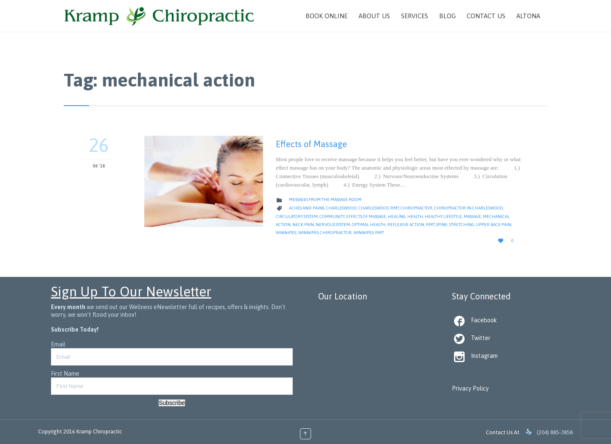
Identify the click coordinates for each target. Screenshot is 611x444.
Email (58, 344)
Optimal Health (369, 224)
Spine (442, 224)
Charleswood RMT (379, 208)
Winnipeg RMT (368, 232)
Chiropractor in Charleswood (468, 208)
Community (332, 216)
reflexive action (405, 224)
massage (472, 216)
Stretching (461, 224)
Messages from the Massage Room (325, 199)
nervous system (333, 224)
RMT (430, 224)
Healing (397, 216)
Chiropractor (416, 208)
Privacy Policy (470, 388)
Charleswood (341, 208)
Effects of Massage (311, 144)
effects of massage (366, 216)
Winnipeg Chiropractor (325, 232)
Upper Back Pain (493, 224)
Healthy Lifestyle (443, 216)
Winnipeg (286, 232)
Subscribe (172, 402)
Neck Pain (303, 224)
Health (415, 216)
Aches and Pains (306, 208)
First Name (65, 373)
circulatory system (297, 216)
